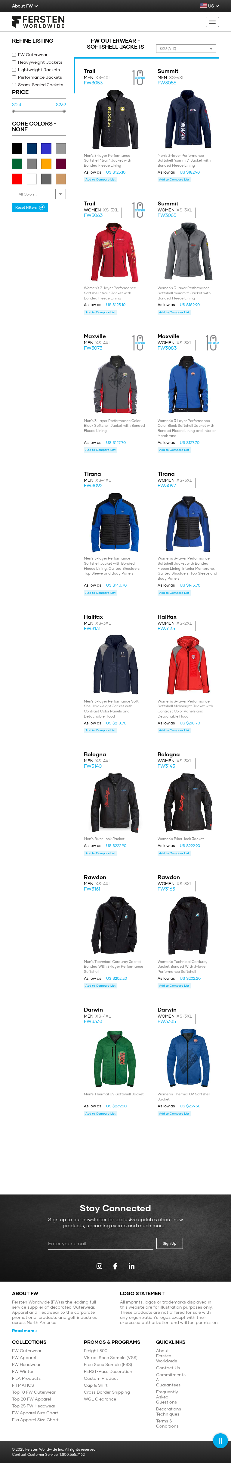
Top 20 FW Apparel (31, 1399)
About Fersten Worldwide (166, 1356)
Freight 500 (95, 1350)
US (209, 6)
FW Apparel (24, 1357)
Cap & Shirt (96, 1385)
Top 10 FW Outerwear (34, 1392)
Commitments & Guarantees (169, 1380)
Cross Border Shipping (107, 1392)
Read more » (24, 1330)
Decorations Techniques (168, 1412)
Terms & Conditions (167, 1424)
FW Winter (22, 1371)
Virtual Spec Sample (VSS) (110, 1357)
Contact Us (168, 1367)
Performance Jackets (37, 77)
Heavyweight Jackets (37, 62)
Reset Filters (30, 207)
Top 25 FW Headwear (33, 1406)
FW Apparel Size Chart (35, 1413)
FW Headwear (26, 1364)
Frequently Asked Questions (167, 1397)
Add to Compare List (100, 179)
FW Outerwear (30, 54)
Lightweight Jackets (36, 69)
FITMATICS (23, 1385)
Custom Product (101, 1378)
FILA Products (26, 1378)
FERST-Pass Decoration (108, 1371)
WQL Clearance (100, 1399)
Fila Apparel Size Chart (35, 1419)
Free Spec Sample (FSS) (108, 1364)
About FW (25, 6)
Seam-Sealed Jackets (37, 84)
